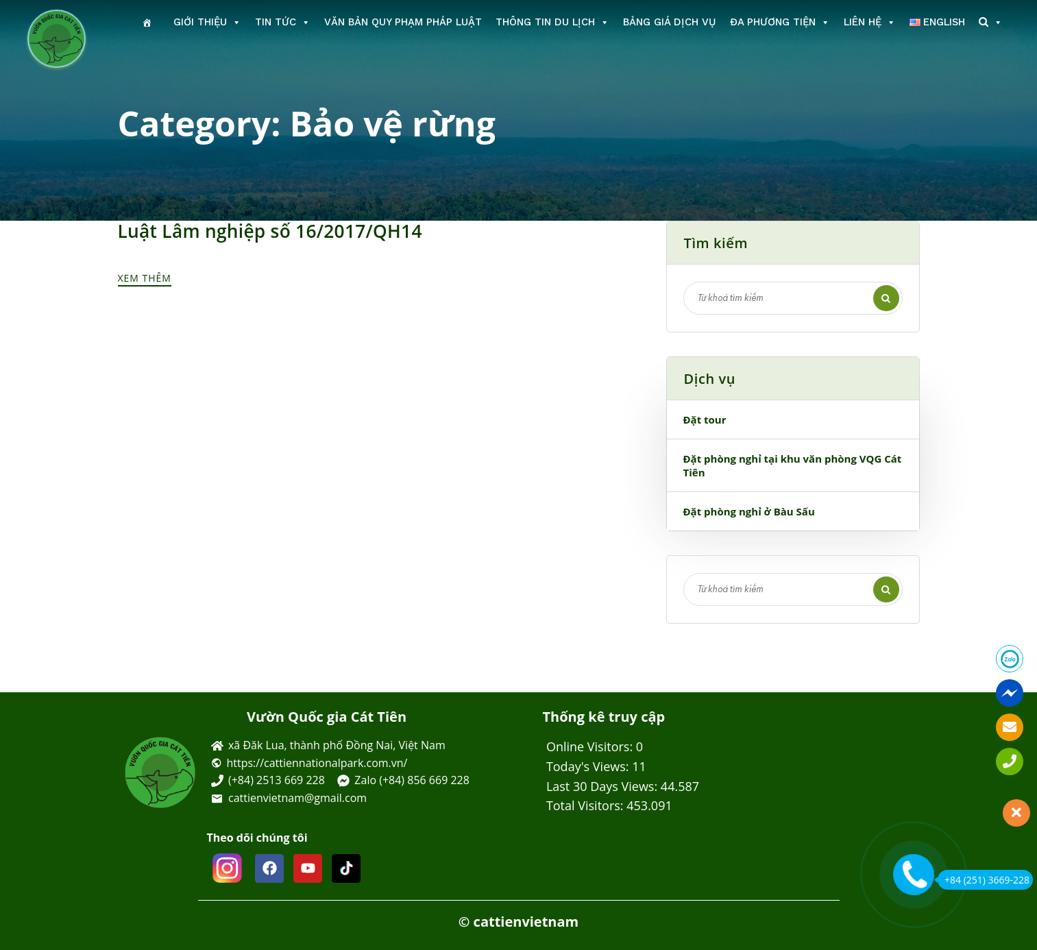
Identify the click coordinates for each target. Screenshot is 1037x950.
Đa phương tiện (780, 22)
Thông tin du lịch (552, 22)
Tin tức (282, 22)
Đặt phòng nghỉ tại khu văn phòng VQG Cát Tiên (792, 465)
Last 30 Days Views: (603, 786)
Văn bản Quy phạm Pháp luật (403, 22)
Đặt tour (705, 419)
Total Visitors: (586, 805)
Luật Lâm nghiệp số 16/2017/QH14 (262, 231)
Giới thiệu (207, 22)
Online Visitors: (591, 746)
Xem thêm (147, 276)
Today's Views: (589, 766)
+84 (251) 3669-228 (983, 879)
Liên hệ (870, 22)
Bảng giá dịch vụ (669, 22)
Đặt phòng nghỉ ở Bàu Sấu (749, 511)
